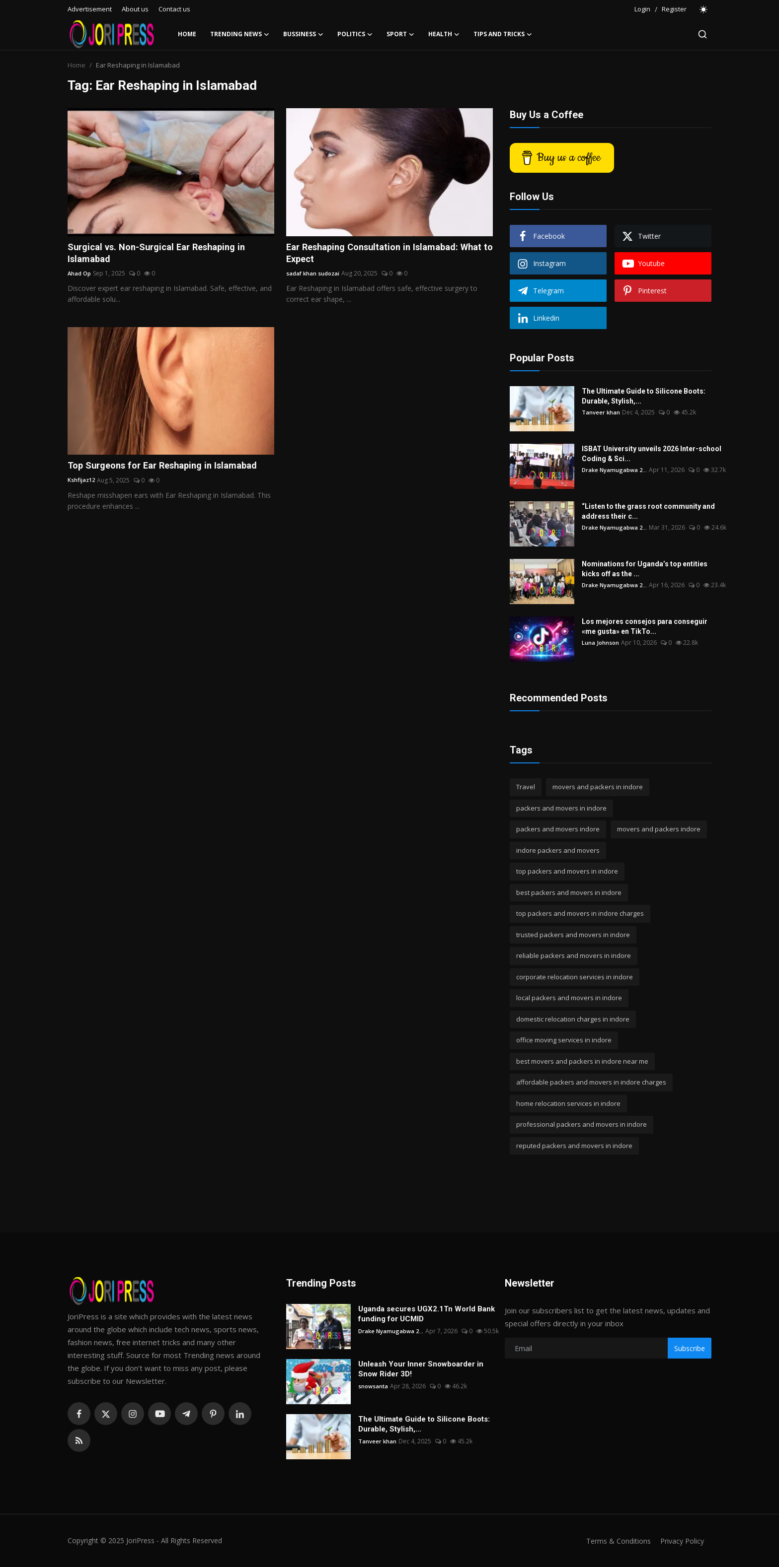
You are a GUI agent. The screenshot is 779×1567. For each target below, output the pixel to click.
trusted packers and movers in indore (573, 934)
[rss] (79, 1440)
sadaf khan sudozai (313, 275)
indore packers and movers (558, 850)
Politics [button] (355, 34)
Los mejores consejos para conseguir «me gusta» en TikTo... (644, 626)
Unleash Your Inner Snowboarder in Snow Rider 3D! (420, 1369)
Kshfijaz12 (82, 495)
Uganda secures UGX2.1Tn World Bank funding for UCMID (426, 1313)
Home (187, 34)
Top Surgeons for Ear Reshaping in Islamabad (147, 474)
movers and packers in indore (597, 786)
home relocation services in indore (568, 1103)
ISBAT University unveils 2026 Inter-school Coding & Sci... (651, 454)
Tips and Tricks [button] (502, 34)
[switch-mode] (704, 9)
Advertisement (90, 8)
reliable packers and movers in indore (573, 955)
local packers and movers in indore (569, 997)
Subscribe (689, 1348)
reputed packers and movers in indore (574, 1145)
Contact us (174, 8)
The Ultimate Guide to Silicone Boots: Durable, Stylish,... (643, 396)
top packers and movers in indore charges (580, 913)
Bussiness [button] (303, 34)
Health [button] (444, 34)
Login (642, 8)
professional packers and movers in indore (581, 1124)
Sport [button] (400, 34)
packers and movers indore (558, 828)
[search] (702, 34)
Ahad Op (80, 275)
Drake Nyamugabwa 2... (615, 470)
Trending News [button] (239, 34)
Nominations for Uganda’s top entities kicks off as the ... (654, 569)
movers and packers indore (659, 828)
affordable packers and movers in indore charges (591, 1082)
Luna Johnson (601, 642)
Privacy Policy (680, 1541)
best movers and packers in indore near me (582, 1061)
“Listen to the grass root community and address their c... (648, 511)
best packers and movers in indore (569, 892)
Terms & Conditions (614, 1541)
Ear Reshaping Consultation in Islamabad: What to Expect (380, 254)
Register (674, 8)
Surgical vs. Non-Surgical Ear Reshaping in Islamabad (165, 254)
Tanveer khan (601, 412)
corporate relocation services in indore (574, 976)
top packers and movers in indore (567, 871)
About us (135, 8)
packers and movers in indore (561, 808)
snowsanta (374, 1386)
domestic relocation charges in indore (572, 1019)
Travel (525, 786)
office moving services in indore (564, 1039)
